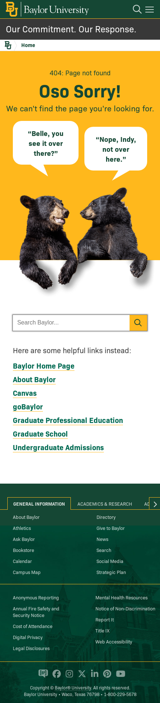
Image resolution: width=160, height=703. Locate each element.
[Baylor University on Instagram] (68, 677)
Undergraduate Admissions (58, 447)
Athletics (22, 527)
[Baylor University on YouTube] (119, 677)
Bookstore (23, 549)
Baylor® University (73, 687)
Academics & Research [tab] (104, 503)
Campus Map (27, 572)
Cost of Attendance (32, 626)
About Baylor (34, 379)
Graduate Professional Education (68, 420)
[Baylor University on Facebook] (55, 677)
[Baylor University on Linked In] (93, 677)
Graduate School (40, 433)
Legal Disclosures (31, 648)
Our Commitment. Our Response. (71, 28)
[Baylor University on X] (80, 677)
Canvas (25, 392)
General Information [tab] (39, 503)
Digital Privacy (28, 637)
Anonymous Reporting (36, 597)
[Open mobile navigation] (151, 10)
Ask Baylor (24, 538)
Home (28, 45)
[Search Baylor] (71, 323)
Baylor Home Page (43, 365)
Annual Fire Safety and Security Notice (36, 611)
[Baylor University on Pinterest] (105, 677)
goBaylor (28, 406)
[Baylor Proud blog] (42, 677)
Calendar (22, 560)
